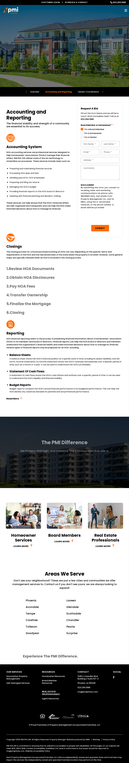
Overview (34, 91)
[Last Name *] (110, 144)
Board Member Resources (49, 681)
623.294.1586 (119, 2)
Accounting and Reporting (58, 91)
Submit (100, 228)
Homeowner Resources (53, 676)
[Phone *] (110, 152)
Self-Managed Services (18, 683)
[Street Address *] (100, 160)
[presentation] (99, 217)
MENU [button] (125, 10)
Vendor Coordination (88, 91)
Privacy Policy (109, 739)
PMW (88, 739)
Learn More (21, 546)
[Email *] (90, 152)
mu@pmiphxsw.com (88, 691)
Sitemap (96, 739)
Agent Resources (50, 698)
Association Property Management (16, 677)
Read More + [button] (64, 398)
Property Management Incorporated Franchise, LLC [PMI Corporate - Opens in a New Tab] (75, 724)
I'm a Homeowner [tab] (93, 133)
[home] (10, 10)
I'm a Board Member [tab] (94, 129)
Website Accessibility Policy (37, 751)
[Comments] (100, 172)
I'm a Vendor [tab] (90, 137)
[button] (64, 268)
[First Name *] (90, 144)
